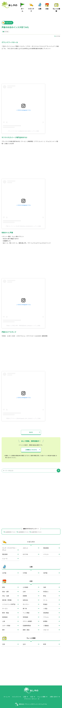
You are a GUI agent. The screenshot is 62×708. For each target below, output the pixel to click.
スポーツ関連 (6, 622)
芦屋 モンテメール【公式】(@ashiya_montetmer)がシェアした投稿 (23, 222)
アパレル (46, 613)
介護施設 (46, 622)
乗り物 (25, 605)
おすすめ (58, 32)
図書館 (25, 592)
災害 (3, 640)
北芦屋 (4, 569)
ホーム (23, 8)
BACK (31, 428)
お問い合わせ (54, 693)
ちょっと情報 (56, 8)
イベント (46, 550)
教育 (44, 640)
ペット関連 (26, 609)
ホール (45, 596)
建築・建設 (26, 626)
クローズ (46, 626)
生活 (24, 640)
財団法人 (46, 588)
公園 (40, 8)
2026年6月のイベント (25, 528)
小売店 (45, 605)
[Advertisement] (31, 485)
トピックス (31, 8)
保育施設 (25, 613)
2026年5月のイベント (11, 528)
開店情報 (46, 544)
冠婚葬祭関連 (27, 622)
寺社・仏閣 (5, 592)
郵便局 (45, 617)
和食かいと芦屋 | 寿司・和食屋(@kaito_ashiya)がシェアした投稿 (23, 321)
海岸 (44, 583)
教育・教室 (5, 609)
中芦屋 (25, 569)
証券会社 (25, 596)
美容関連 (46, 609)
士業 (3, 617)
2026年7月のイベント (39, 528)
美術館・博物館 (6, 596)
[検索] (58, 467)
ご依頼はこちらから (31, 446)
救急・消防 (5, 588)
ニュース (4, 555)
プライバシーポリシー (30, 695)
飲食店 (45, 601)
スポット (25, 544)
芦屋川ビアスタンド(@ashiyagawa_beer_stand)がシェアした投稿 (23, 414)
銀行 (3, 626)
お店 (47, 8)
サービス (4, 605)
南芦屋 (45, 569)
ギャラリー (26, 601)
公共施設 (25, 583)
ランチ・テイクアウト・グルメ (9, 545)
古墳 (24, 588)
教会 (44, 592)
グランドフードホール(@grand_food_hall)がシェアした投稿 (23, 127)
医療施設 (4, 613)
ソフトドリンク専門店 (8, 601)
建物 (3, 583)
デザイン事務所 (27, 617)
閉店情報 (4, 550)
